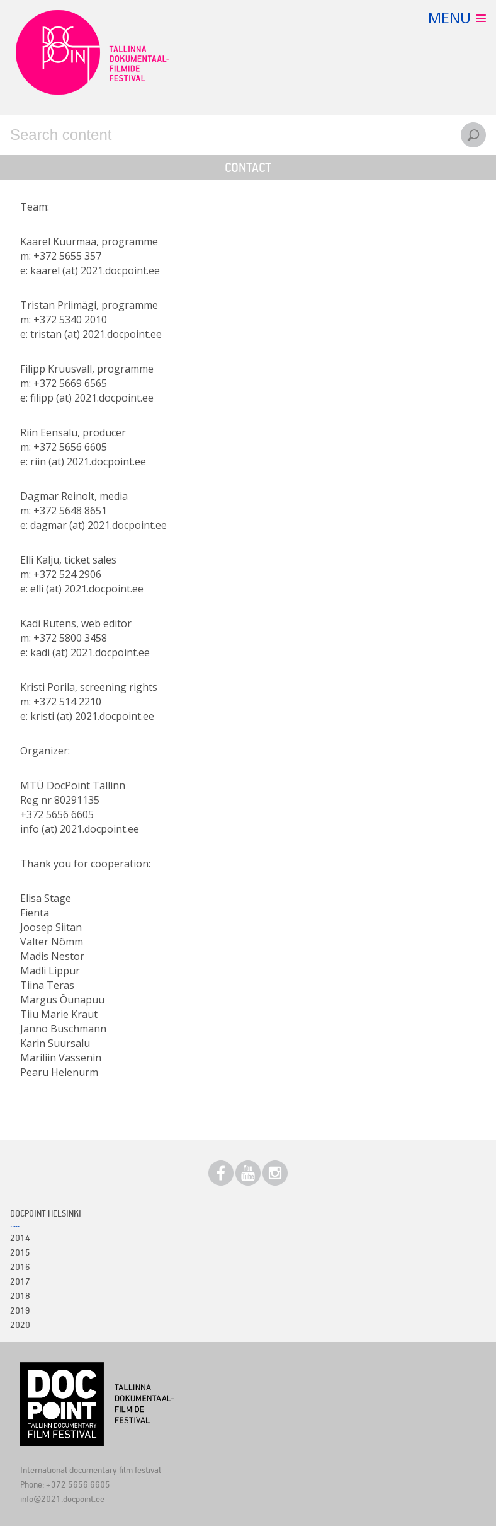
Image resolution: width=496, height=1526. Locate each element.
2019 (20, 1310)
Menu (449, 17)
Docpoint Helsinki (45, 1213)
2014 (20, 1238)
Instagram (275, 1173)
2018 (20, 1296)
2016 (20, 1267)
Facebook (221, 1173)
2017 (20, 1281)
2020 (20, 1325)
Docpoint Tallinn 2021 (92, 52)
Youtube (248, 1173)
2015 (20, 1252)
